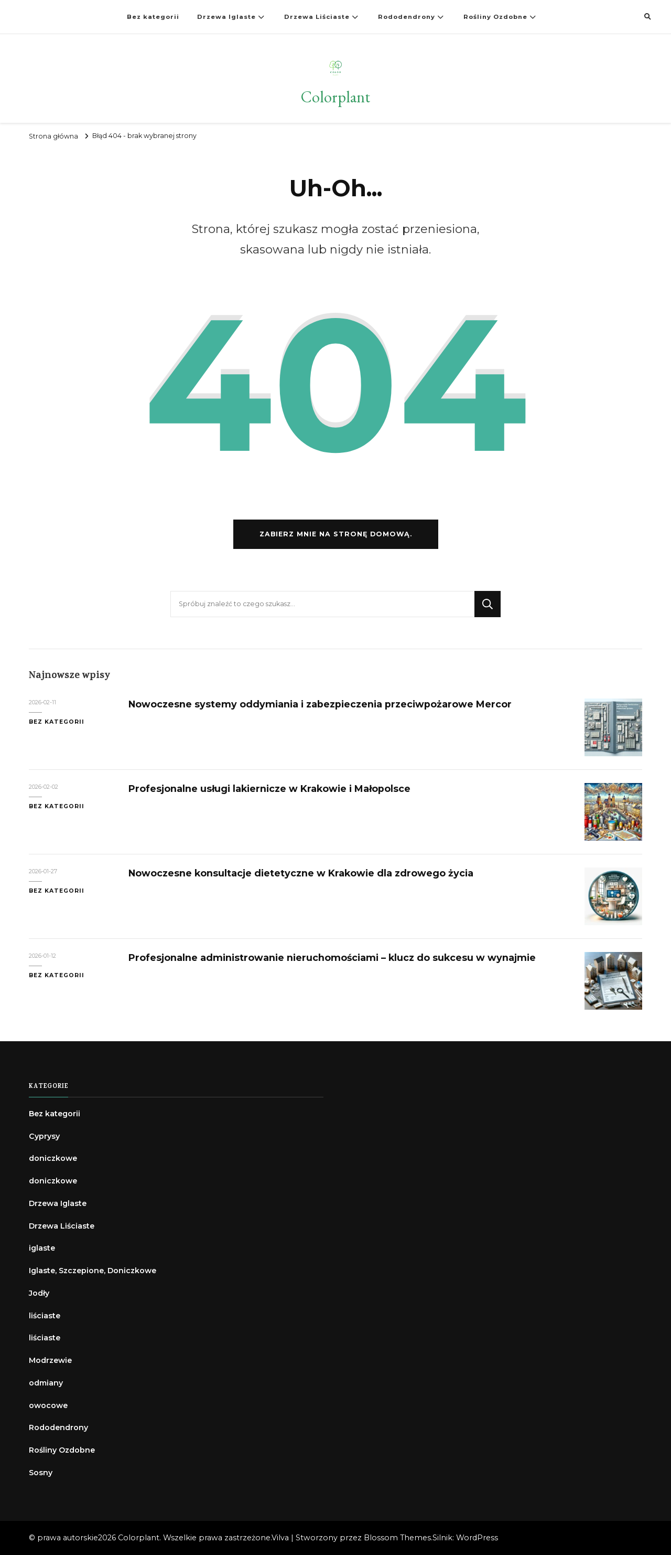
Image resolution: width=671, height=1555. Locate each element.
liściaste (44, 1315)
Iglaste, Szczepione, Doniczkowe (92, 1270)
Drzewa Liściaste (317, 16)
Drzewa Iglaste (226, 16)
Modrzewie (50, 1360)
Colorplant (335, 97)
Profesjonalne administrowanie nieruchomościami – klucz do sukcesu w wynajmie (332, 957)
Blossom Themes (397, 1537)
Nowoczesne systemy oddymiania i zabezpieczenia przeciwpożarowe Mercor (320, 704)
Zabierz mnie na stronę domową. (335, 534)
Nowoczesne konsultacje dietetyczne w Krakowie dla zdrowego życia (300, 873)
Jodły (39, 1293)
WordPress (477, 1537)
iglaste (42, 1248)
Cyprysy (44, 1136)
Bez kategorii (153, 16)
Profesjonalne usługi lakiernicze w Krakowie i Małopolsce (269, 788)
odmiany (46, 1383)
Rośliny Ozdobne (495, 16)
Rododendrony (406, 16)
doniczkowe (53, 1158)
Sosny (40, 1472)
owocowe (48, 1405)
